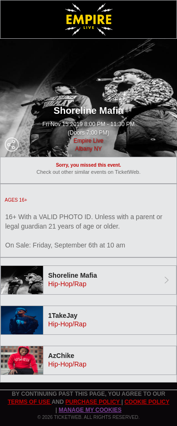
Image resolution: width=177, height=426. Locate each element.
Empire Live (88, 140)
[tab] (88, 280)
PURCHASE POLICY (93, 402)
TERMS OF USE (29, 402)
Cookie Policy (147, 402)
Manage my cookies (90, 410)
